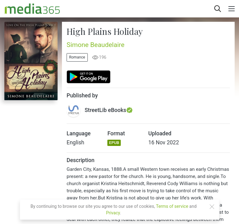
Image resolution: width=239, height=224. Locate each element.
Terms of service (172, 206)
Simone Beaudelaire (95, 45)
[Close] (212, 206)
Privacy (113, 212)
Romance (77, 57)
